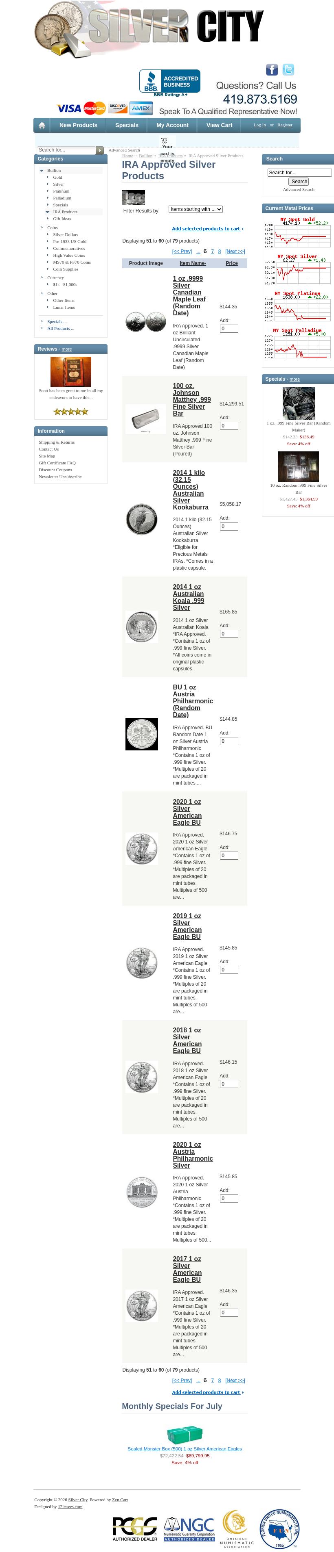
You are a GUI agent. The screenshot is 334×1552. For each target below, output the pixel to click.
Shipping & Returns (57, 442)
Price (232, 263)
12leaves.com (70, 1506)
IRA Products (65, 211)
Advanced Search (124, 149)
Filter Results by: (141, 211)
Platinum (61, 191)
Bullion (54, 170)
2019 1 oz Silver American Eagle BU (187, 926)
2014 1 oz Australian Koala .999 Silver (188, 597)
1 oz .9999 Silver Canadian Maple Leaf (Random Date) (189, 295)
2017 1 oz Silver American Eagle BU (187, 1269)
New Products (78, 125)
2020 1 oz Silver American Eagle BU (187, 812)
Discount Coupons (55, 469)
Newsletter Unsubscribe (60, 476)
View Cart (220, 125)
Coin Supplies (65, 269)
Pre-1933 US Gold (69, 241)
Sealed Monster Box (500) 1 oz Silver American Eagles (185, 1448)
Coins (52, 227)
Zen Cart (120, 1499)
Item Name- (193, 263)
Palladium (62, 197)
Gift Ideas (62, 218)
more (67, 349)
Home (127, 155)
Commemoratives (69, 248)
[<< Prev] (182, 251)
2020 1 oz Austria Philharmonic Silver (193, 1155)
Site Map (47, 455)
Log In (260, 124)
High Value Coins (69, 255)
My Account (172, 125)
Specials (126, 125)
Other (52, 293)
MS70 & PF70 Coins (72, 262)
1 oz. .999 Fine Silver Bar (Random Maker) (299, 424)
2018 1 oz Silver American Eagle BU (187, 1040)
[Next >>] (235, 251)
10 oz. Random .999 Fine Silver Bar (298, 486)
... (198, 251)
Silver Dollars (65, 234)
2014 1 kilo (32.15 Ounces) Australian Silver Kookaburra (191, 490)
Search (274, 159)
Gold (57, 177)
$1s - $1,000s (65, 284)
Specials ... (57, 321)
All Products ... (60, 328)
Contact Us (49, 449)
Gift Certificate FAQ (57, 462)
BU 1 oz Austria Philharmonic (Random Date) (193, 701)
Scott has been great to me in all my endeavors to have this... (71, 391)
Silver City (78, 1499)
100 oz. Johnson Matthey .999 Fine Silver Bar (192, 399)
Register (284, 124)
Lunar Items (64, 307)
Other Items (63, 300)
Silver (58, 184)
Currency (55, 277)
